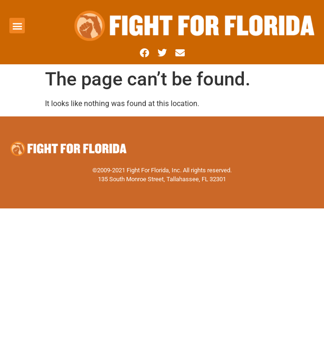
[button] (17, 25)
